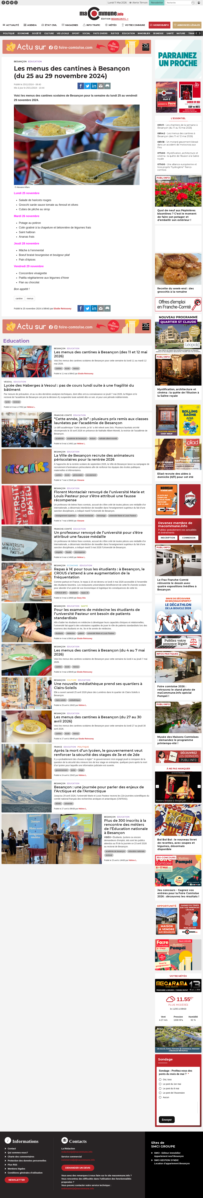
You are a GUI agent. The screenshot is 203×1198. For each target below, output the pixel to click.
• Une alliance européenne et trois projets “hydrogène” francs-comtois (177, 167)
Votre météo (178, 976)
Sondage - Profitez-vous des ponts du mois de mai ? (175, 1072)
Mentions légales (16, 1168)
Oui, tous (167, 1079)
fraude (68, 552)
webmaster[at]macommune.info (77, 1188)
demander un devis (77, 1167)
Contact (12, 1148)
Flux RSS (12, 1164)
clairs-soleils (61, 700)
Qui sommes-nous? (18, 1152)
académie (60, 438)
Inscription (168, 537)
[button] (193, 2)
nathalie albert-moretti (108, 438)
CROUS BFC (61, 593)
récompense (80, 552)
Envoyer (167, 1119)
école (67, 368)
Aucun (166, 1097)
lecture (92, 438)
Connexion (188, 537)
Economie (72, 565)
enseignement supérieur (66, 516)
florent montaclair (86, 516)
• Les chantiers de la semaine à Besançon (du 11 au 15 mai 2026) (177, 126)
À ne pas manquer (178, 768)
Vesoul (8, 382)
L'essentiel (178, 118)
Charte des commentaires (21, 1156)
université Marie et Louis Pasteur (122, 516)
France (58, 747)
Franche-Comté (63, 415)
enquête (59, 552)
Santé (84, 606)
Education (35, 61)
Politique (83, 747)
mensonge (101, 516)
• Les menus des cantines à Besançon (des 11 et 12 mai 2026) (176, 135)
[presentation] (157, 786)
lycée (7, 402)
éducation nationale (136, 851)
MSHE (58, 804)
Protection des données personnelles (27, 1160)
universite (68, 804)
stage (81, 770)
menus (30, 298)
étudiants (74, 593)
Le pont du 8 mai (171, 1088)
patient (81, 633)
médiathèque (74, 700)
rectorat (16, 402)
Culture (71, 680)
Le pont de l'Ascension (174, 1093)
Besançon (20, 61)
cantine (19, 298)
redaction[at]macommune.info (77, 1152)
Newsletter (17, 1179)
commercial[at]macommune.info (78, 1160)
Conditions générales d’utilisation (25, 1173)
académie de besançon (76, 438)
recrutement (91, 475)
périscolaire (77, 475)
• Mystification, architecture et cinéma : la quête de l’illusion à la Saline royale (178, 156)
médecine (71, 633)
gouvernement (61, 770)
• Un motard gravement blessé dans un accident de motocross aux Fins (177, 144)
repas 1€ (84, 593)
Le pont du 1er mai (172, 1084)
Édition (105, 19)
